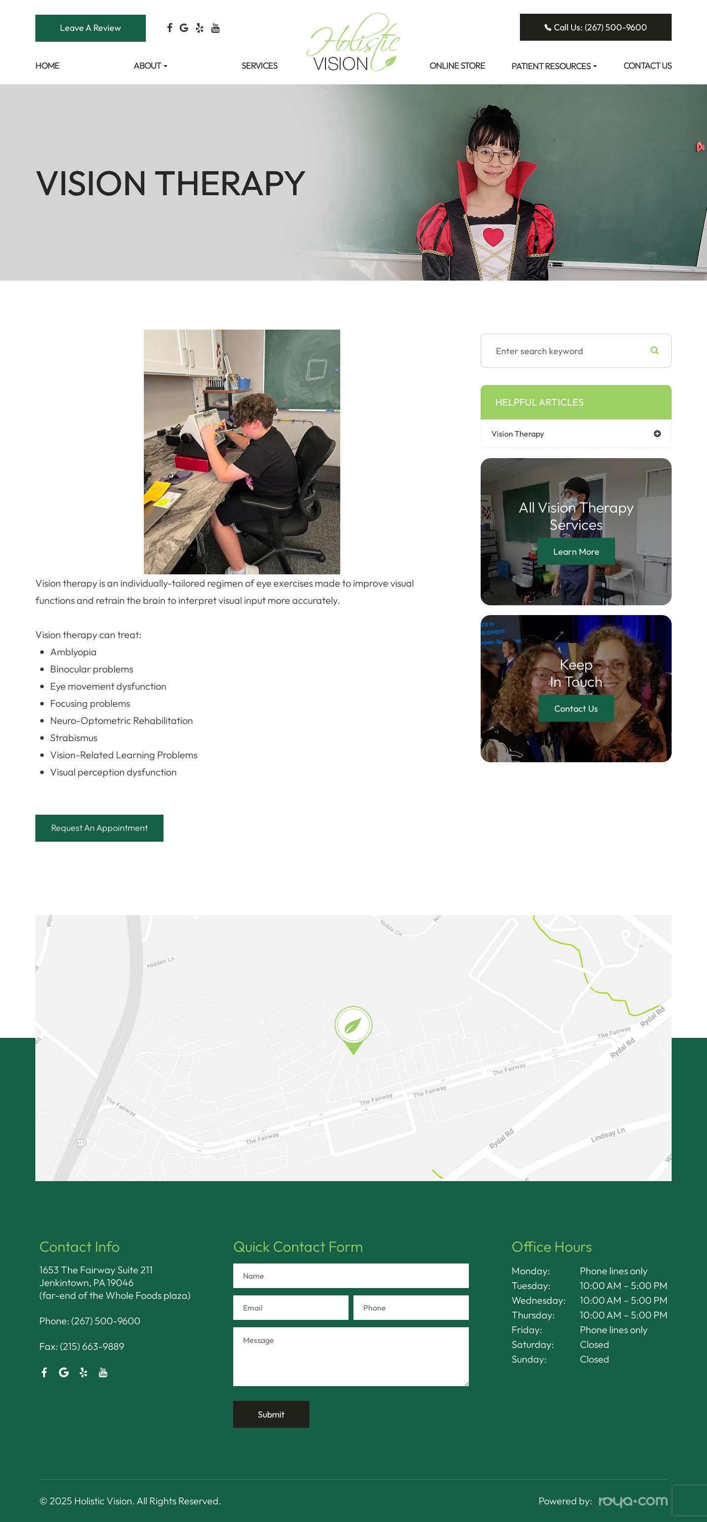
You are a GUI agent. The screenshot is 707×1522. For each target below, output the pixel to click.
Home (47, 65)
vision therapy (525, 433)
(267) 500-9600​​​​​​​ (105, 1321)
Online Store (457, 65)
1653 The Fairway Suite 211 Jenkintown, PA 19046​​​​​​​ (96, 1276)
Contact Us (648, 65)
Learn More (576, 552)
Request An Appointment (108, 827)
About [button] (150, 65)
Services (259, 65)
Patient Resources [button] (554, 66)
